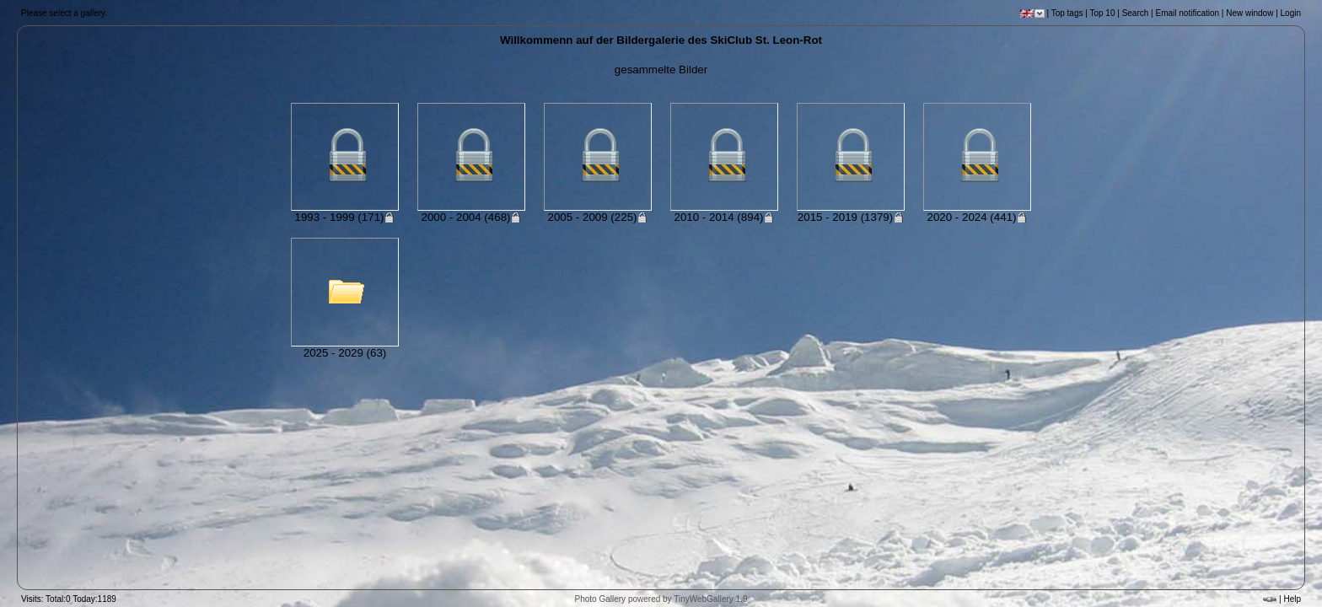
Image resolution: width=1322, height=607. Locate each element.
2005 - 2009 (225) (598, 217)
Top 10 (1102, 13)
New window (1249, 13)
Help (1292, 599)
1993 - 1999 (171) (345, 217)
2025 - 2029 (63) (345, 352)
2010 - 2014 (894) (724, 217)
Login (1291, 13)
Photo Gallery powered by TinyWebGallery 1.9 (661, 599)
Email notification (1187, 13)
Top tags (1067, 13)
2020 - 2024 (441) (977, 217)
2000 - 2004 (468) (472, 217)
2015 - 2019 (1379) (851, 217)
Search (1135, 13)
